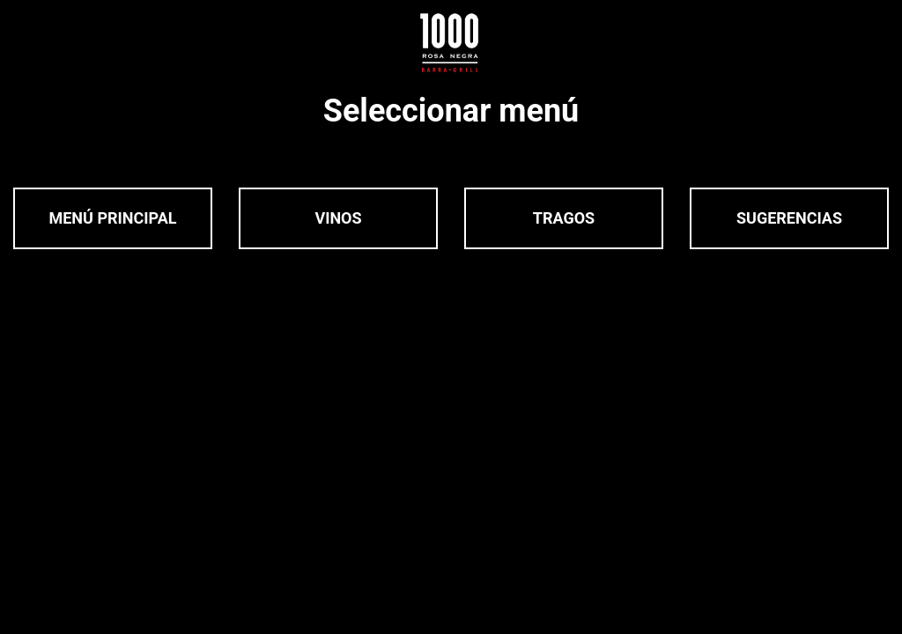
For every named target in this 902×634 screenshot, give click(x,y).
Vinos (337, 218)
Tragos (564, 218)
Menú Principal (112, 218)
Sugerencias (789, 218)
